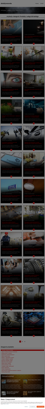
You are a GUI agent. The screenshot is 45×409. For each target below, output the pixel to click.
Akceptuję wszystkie (40, 406)
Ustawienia (26, 406)
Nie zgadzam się (32, 406)
